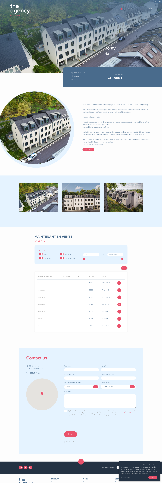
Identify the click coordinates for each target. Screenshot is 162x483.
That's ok (153, 477)
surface (92, 277)
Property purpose (45, 277)
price (104, 277)
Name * (103, 366)
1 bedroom (68, 254)
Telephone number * (108, 374)
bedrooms (67, 277)
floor (80, 277)
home (112, 9)
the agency (140, 9)
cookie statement (142, 473)
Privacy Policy (128, 413)
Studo (45, 254)
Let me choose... (126, 477)
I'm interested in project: (72, 382)
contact (149, 9)
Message (67, 392)
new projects (121, 9)
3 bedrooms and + (70, 258)
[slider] (84, 259)
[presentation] (80, 426)
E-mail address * (69, 374)
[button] (42, 393)
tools (130, 9)
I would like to (105, 382)
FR (156, 1)
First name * (68, 366)
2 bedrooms (47, 258)
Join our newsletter (109, 468)
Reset (124, 268)
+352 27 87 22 (34, 373)
